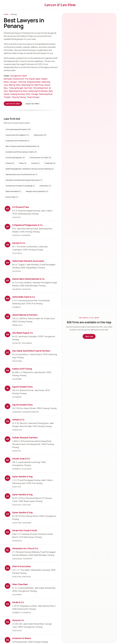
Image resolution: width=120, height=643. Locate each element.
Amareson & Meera (21, 638)
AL (7, 550)
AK (7, 460)
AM (7, 298)
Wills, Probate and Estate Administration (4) (22, 146)
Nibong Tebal (14, 85)
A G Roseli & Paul (20, 207)
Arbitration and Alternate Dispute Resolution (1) (24, 180)
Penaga (34, 94)
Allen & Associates (21, 566)
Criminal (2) (10, 163)
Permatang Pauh (40, 88)
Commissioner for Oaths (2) (40, 157)
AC (7, 586)
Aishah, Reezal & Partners (25, 437)
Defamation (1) (45, 186)
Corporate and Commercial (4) (17, 140)
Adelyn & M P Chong (22, 368)
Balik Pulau (39, 85)
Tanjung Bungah (16, 88)
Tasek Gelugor (33, 97)
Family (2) (22, 163)
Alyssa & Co (18, 620)
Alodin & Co (18, 602)
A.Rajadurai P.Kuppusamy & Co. (27, 225)
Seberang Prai (27, 85)
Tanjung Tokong (18, 97)
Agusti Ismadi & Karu (22, 386)
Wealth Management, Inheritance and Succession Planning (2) (30, 169)
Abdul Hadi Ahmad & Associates (28, 261)
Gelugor (13, 82)
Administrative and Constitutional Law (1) (21, 174)
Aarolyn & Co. (19, 243)
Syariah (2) (35, 163)
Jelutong (22, 82)
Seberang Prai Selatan (38, 91)
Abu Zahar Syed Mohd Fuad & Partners (31, 350)
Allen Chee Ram (20, 584)
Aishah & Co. (18, 419)
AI (7, 388)
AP (7, 226)
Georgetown (15, 75)
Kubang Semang (17, 94)
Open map (89, 336)
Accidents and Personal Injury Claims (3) (21, 152)
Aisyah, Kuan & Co (21, 458)
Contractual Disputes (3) (15, 157)
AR (7, 316)
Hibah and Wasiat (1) (13, 191)
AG (7, 208)
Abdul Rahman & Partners (25, 314)
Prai (26, 78)
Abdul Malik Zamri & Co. (24, 296)
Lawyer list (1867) (32, 104)
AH (7, 262)
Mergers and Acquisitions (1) (37, 191)
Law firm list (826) (13, 104)
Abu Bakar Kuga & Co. (22, 332)
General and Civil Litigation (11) (17, 135)
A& (7, 244)
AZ (7, 352)
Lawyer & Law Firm (60, 4)
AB (7, 334)
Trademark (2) (49, 163)
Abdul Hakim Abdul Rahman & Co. (28, 278)
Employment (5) (40, 135)
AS (7, 478)
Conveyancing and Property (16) (18, 129)
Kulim (28, 94)
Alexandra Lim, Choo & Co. (25, 548)
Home (6, 14)
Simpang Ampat (34, 82)
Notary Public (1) (12, 197)
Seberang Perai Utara (18, 91)
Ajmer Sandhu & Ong (22, 476)
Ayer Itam (28, 88)
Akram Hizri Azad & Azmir (24, 530)
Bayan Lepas (34, 78)
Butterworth (18, 78)
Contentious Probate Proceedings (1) (20, 186)
